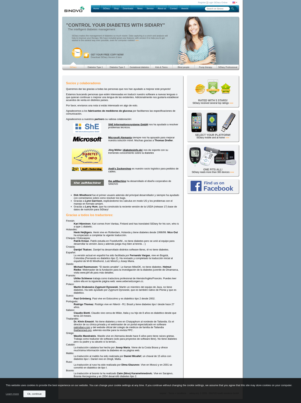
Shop (116, 8)
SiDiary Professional (227, 67)
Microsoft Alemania (120, 137)
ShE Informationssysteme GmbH (128, 124)
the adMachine (117, 181)
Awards (184, 8)
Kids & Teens (161, 67)
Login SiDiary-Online (217, 2)
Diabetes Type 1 (95, 67)
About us (162, 8)
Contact (173, 8)
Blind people (183, 67)
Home (96, 8)
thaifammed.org (83, 330)
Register (202, 2)
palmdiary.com (82, 327)
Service (150, 8)
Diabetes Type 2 (117, 67)
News (140, 8)
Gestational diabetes (139, 67)
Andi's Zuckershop (119, 168)
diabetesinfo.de (132, 150)
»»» (137, 40)
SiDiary (106, 8)
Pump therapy (205, 67)
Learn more (12, 393)
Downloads (128, 8)
